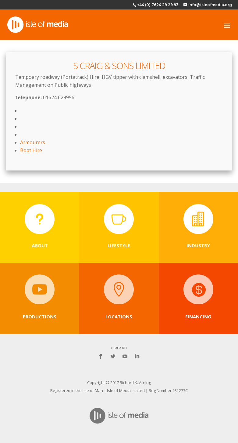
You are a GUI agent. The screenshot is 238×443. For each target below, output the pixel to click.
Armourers (32, 142)
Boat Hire (31, 150)
